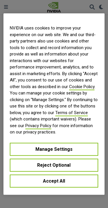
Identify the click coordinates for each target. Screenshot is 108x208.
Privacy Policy (38, 125)
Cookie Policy (81, 86)
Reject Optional (54, 165)
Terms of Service (71, 112)
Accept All (54, 181)
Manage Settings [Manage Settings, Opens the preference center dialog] (54, 149)
